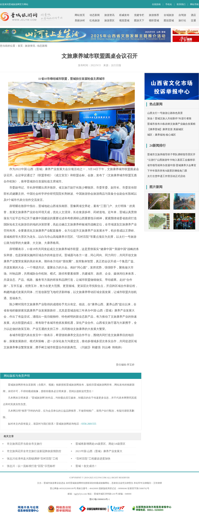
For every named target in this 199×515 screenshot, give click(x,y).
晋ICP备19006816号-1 (99, 499)
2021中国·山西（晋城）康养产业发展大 (98, 451)
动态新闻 (95, 15)
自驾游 (182, 15)
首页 (20, 45)
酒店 (193, 15)
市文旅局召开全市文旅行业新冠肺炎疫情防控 (34, 451)
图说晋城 (169, 20)
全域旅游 (169, 15)
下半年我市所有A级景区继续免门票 (167, 170)
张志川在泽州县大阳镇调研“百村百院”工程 (32, 458)
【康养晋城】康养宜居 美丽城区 (165, 129)
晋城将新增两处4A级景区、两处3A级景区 (100, 443)
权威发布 (124, 15)
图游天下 (139, 20)
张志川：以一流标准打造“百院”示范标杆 (31, 466)
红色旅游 (95, 20)
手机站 (168, 4)
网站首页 (80, 15)
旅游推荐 (154, 15)
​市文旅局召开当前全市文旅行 (24, 443)
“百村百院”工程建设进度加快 (92, 458)
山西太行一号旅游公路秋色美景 (165, 113)
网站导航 (194, 4)
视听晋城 (154, 20)
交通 (193, 20)
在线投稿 (156, 4)
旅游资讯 (109, 15)
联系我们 (181, 4)
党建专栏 (139, 15)
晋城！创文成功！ (86, 466)
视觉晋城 (124, 20)
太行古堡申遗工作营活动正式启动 (166, 176)
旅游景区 (109, 20)
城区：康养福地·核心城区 (161, 134)
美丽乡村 (80, 20)
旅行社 (182, 20)
